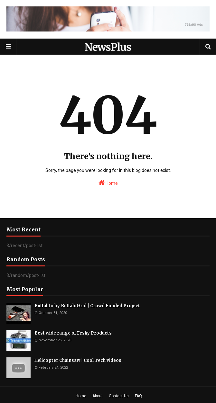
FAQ (138, 396)
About (97, 396)
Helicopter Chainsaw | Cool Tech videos (77, 360)
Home (108, 182)
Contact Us (119, 396)
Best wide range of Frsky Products (73, 333)
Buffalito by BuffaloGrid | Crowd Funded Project (87, 306)
